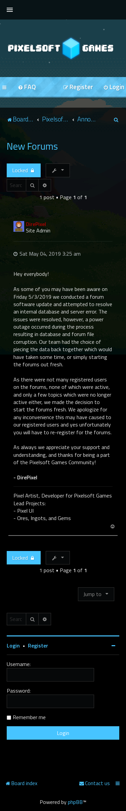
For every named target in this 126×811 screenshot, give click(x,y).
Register (38, 645)
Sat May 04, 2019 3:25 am (47, 254)
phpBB (75, 802)
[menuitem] (27, 87)
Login (13, 645)
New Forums (32, 146)
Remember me (29, 717)
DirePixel (36, 224)
